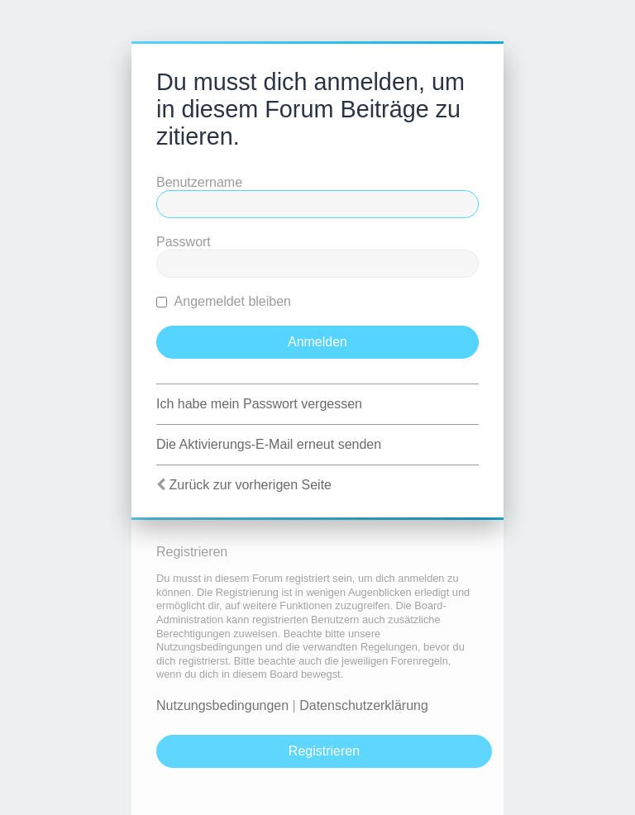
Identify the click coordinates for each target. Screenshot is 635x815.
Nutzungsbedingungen (222, 705)
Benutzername (199, 182)
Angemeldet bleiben (223, 301)
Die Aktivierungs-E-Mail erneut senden (268, 444)
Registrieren (324, 751)
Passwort (183, 242)
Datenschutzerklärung (363, 705)
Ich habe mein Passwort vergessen (259, 404)
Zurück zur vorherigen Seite (250, 485)
